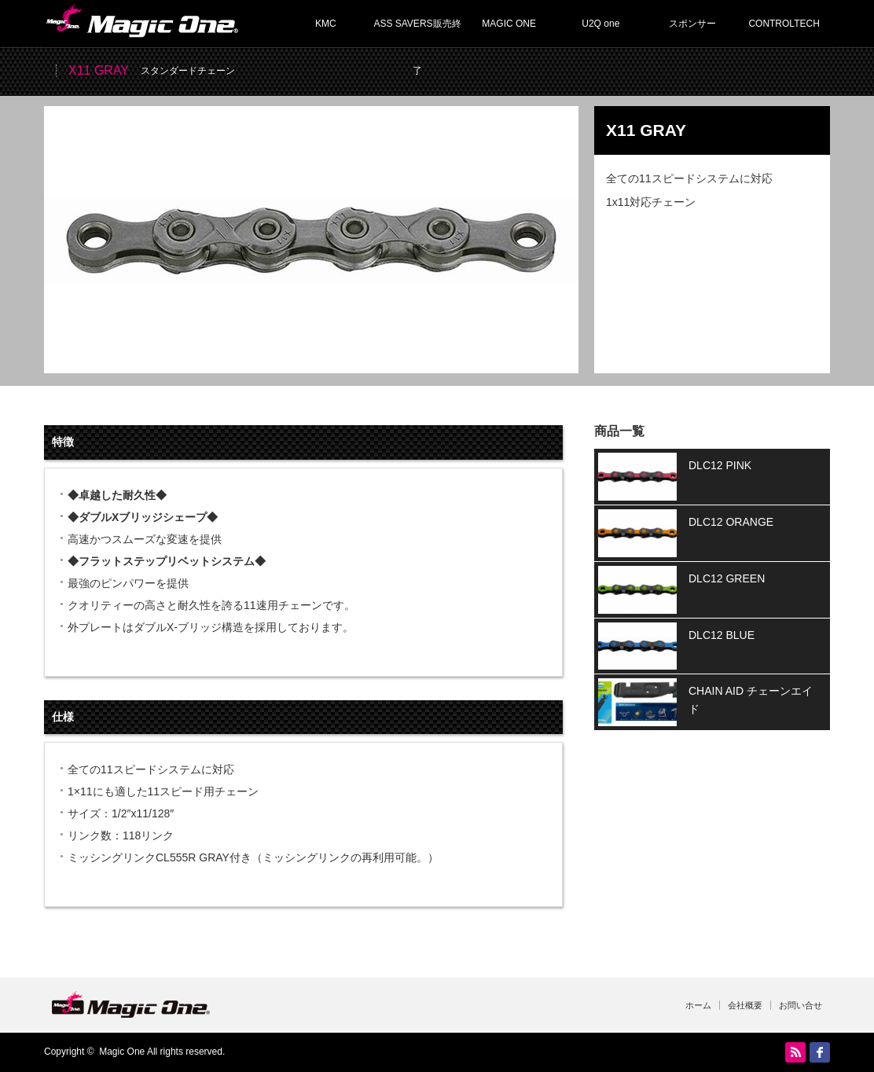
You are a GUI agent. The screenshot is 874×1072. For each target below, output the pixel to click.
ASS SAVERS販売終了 (417, 32)
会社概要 (745, 1005)
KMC (325, 23)
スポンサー (692, 23)
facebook (820, 1052)
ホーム (698, 1005)
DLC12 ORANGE (731, 522)
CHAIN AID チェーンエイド (751, 699)
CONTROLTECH (783, 23)
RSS (795, 1052)
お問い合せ (800, 1005)
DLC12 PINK (720, 465)
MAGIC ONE (509, 23)
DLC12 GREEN (727, 578)
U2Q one (600, 23)
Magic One (122, 1051)
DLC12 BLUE (722, 635)
